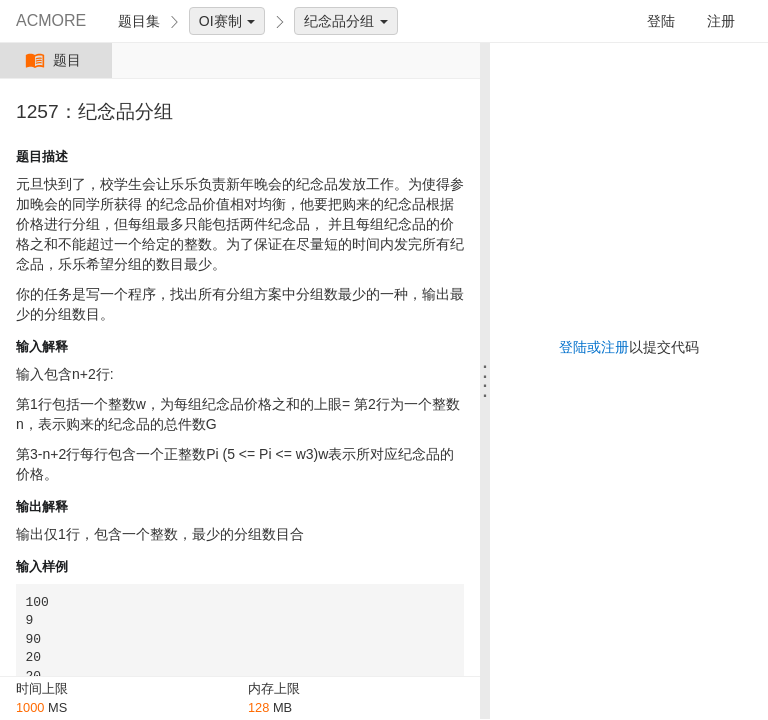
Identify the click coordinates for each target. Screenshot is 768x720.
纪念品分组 (346, 21)
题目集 (139, 21)
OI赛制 (227, 21)
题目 (55, 60)
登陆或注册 (594, 347)
